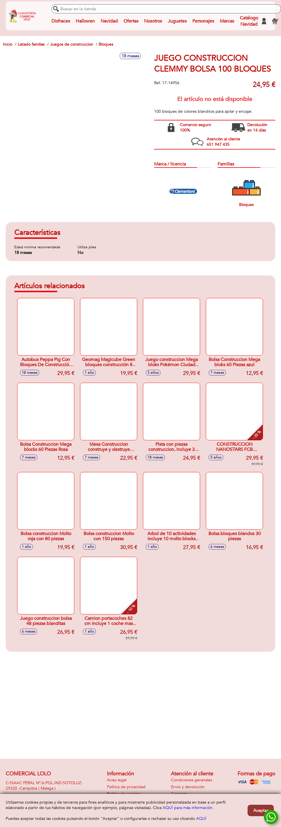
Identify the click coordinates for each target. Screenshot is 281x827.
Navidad (109, 21)
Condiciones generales (191, 780)
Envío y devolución (188, 787)
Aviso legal (116, 780)
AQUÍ (201, 818)
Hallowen (85, 21)
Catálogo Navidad (249, 21)
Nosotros (153, 21)
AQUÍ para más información (187, 807)
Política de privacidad (126, 787)
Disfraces (60, 21)
